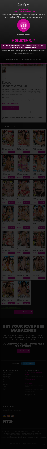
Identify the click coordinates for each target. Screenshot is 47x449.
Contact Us (8, 59)
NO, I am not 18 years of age (23, 34)
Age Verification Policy (22, 53)
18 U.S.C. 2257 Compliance (28, 59)
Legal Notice (38, 59)
